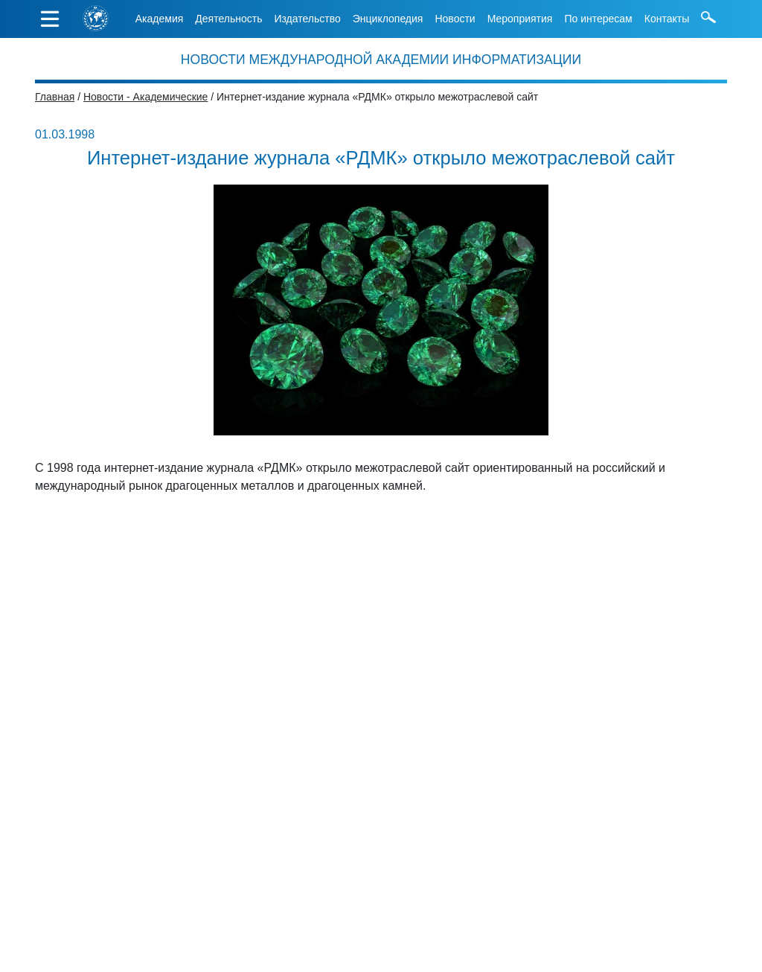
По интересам (598, 19)
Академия (159, 19)
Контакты (666, 19)
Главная (54, 97)
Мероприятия (520, 19)
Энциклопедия (388, 19)
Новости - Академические (145, 97)
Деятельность (228, 19)
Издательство (307, 19)
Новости (455, 19)
